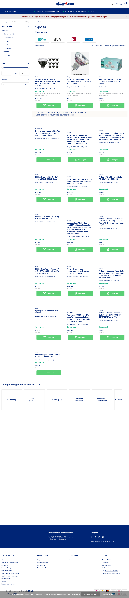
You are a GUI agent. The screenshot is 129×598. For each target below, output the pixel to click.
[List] (92, 46)
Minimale (6, 73)
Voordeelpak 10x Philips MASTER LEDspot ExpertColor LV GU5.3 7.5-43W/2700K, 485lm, (47, 82)
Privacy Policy (6, 568)
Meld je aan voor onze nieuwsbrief (102, 541)
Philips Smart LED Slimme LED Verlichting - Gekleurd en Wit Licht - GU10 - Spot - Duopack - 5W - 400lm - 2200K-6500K (111, 136)
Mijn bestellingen (42, 562)
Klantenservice (6, 578)
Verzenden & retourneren (10, 573)
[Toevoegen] (48, 105)
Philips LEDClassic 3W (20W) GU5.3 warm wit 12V (47, 218)
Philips (37, 77)
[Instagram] (99, 537)
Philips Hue (9, 37)
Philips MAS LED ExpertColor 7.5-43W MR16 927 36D (111, 178)
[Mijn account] (117, 4)
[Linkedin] (103, 537)
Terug (4, 22)
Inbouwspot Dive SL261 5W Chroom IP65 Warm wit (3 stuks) (110, 81)
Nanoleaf (9, 48)
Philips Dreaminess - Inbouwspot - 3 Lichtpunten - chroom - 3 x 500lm (79, 271)
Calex (7, 41)
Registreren (41, 560)
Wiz (7, 44)
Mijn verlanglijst (42, 568)
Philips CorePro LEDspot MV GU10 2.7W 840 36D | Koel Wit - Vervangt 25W (47, 271)
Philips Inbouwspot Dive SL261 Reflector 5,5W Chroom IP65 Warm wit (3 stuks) (79, 181)
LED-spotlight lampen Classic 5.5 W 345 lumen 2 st (47, 356)
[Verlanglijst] (121, 4)
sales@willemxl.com (113, 573)
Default (72, 560)
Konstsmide (38, 128)
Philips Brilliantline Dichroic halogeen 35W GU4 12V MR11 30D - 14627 (79, 81)
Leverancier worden (8, 584)
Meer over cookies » (109, 594)
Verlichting (27, 22)
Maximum (24, 73)
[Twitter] (95, 537)
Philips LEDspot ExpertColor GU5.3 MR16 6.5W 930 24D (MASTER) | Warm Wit (110, 315)
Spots (8, 55)
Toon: (97, 46)
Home (10, 22)
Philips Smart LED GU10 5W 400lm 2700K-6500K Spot (46, 178)
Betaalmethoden (7, 570)
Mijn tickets (41, 565)
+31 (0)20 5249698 (111, 570)
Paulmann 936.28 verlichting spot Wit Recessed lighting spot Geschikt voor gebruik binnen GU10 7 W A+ (79, 318)
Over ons (5, 560)
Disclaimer (5, 565)
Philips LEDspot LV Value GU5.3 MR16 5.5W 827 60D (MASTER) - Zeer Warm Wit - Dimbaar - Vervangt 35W (111, 274)
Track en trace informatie (10, 576)
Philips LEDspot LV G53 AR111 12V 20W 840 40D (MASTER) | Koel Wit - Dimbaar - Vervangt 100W (111, 222)
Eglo (36, 308)
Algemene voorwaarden (10, 562)
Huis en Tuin (18, 22)
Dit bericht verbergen (90, 594)
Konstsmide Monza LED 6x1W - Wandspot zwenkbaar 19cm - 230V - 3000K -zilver (48, 133)
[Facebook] (92, 537)
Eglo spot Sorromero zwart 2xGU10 (46, 312)
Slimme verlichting (9, 34)
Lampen (34, 22)
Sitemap (4, 581)
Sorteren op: (109, 46)
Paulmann (70, 312)
